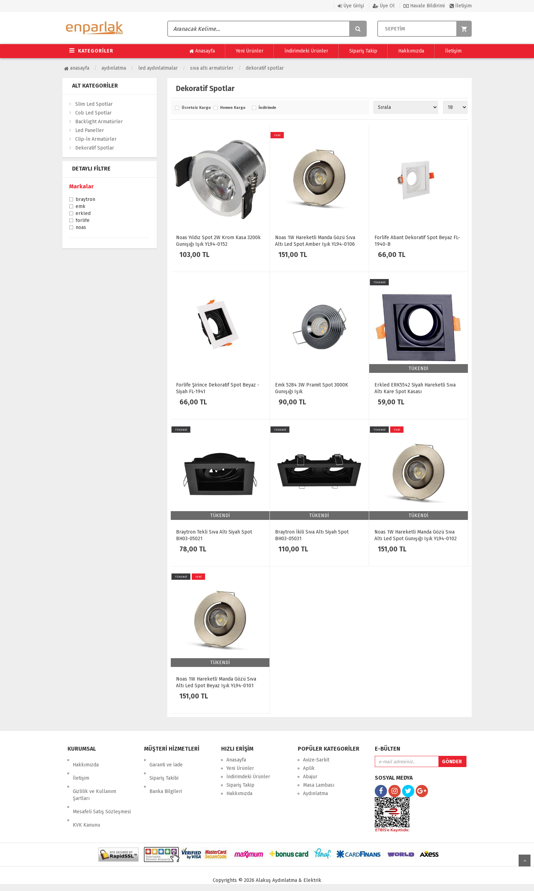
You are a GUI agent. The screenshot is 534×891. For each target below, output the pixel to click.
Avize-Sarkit (316, 760)
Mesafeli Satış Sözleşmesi (102, 792)
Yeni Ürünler (250, 51)
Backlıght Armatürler (99, 122)
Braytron (85, 199)
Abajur (310, 777)
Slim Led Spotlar (94, 104)
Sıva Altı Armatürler (211, 68)
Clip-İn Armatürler (96, 139)
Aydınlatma (113, 68)
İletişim (461, 6)
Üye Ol (384, 6)
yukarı (525, 860)
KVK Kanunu (86, 800)
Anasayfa (202, 51)
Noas (81, 227)
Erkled (83, 213)
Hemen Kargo (232, 108)
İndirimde (267, 108)
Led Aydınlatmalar (158, 68)
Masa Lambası (318, 785)
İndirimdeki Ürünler (306, 51)
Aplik (309, 768)
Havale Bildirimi (424, 6)
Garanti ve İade (166, 760)
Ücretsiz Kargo (196, 108)
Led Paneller (89, 130)
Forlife (83, 220)
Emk (80, 206)
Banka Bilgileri (165, 777)
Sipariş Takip (363, 51)
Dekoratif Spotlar (265, 68)
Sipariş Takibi (163, 768)
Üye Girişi (351, 6)
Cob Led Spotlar (93, 113)
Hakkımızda (411, 51)
